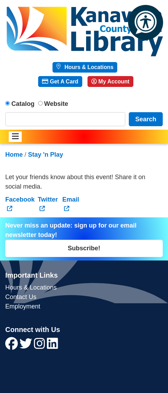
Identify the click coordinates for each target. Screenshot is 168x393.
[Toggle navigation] (15, 136)
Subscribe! (84, 248)
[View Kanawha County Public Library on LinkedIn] (52, 346)
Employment (22, 306)
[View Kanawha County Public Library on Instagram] (40, 346)
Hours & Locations (88, 67)
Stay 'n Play (45, 154)
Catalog (23, 103)
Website (56, 103)
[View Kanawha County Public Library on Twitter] (27, 346)
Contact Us (20, 296)
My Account (110, 81)
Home (14, 154)
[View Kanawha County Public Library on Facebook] (12, 346)
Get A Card (60, 81)
